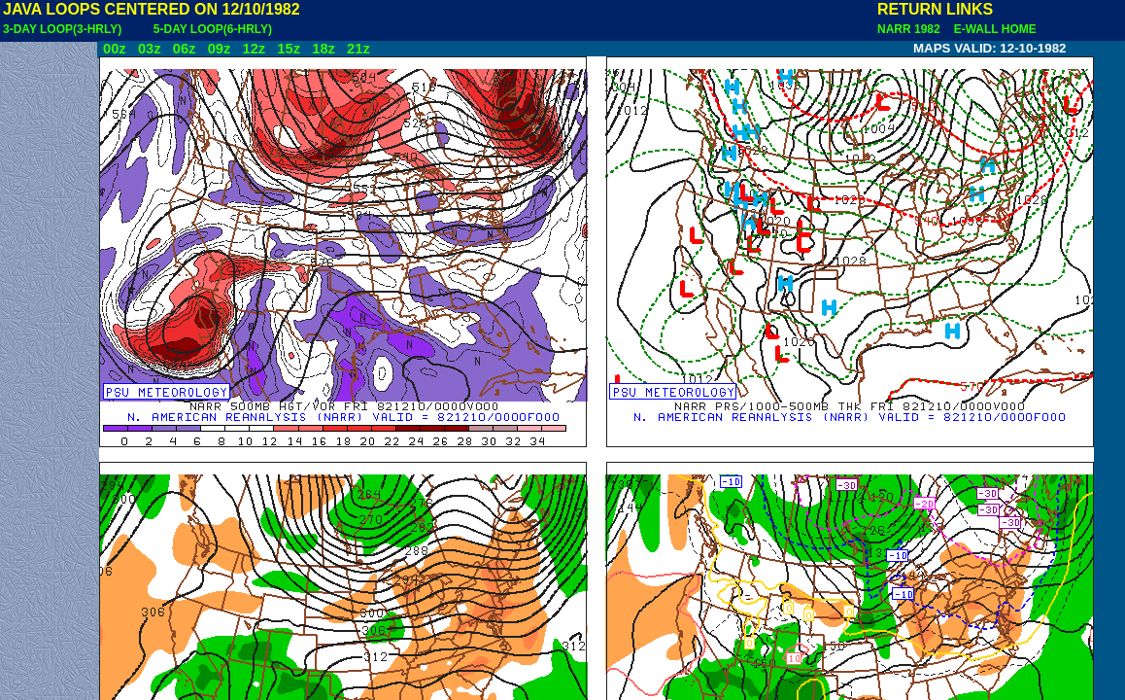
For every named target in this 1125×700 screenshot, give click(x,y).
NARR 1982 (910, 29)
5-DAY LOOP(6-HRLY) (212, 29)
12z (253, 48)
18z (323, 48)
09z (219, 48)
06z (184, 48)
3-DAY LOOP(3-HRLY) (62, 29)
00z (114, 48)
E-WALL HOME (992, 29)
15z (288, 48)
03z (149, 48)
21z (358, 48)
